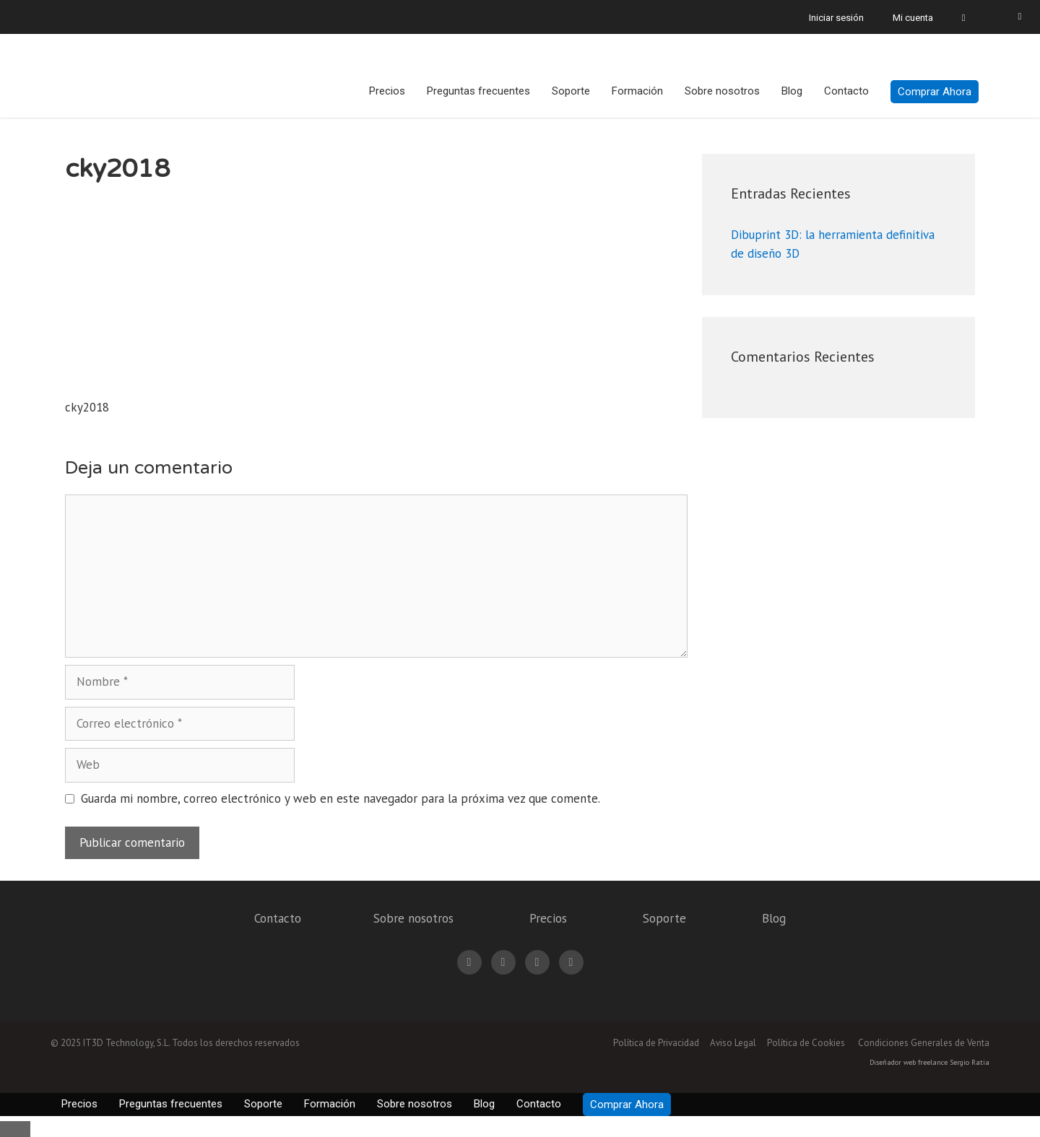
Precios (387, 90)
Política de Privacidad (656, 1043)
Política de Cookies (806, 1043)
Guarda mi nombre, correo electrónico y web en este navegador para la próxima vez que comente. (340, 798)
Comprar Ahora (934, 91)
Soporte (571, 90)
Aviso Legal (733, 1043)
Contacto (846, 90)
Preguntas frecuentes (478, 90)
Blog (791, 90)
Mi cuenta (913, 17)
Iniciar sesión (836, 17)
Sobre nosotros (722, 90)
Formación (637, 90)
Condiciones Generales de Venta (923, 1043)
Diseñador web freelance (909, 1062)
